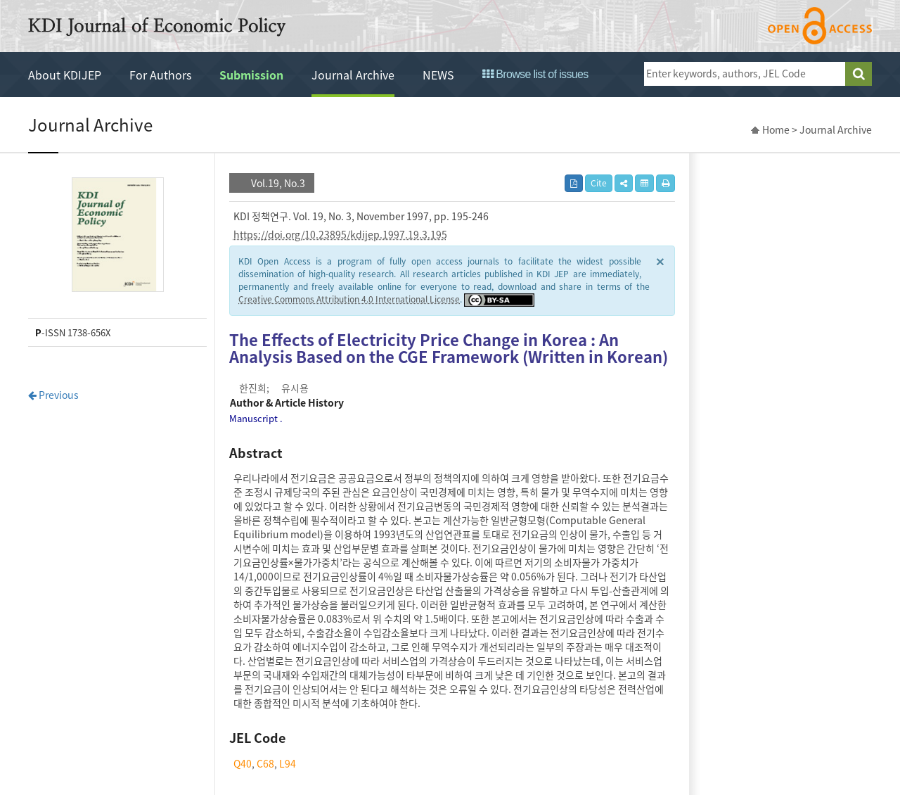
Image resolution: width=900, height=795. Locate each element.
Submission (251, 74)
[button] (624, 183)
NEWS (438, 74)
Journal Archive (352, 74)
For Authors (160, 74)
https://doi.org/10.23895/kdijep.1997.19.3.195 (340, 234)
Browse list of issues (535, 74)
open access (820, 25)
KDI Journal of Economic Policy (156, 27)
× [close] (660, 260)
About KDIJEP (64, 74)
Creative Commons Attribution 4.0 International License (349, 299)
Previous (53, 395)
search (858, 74)
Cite (599, 183)
